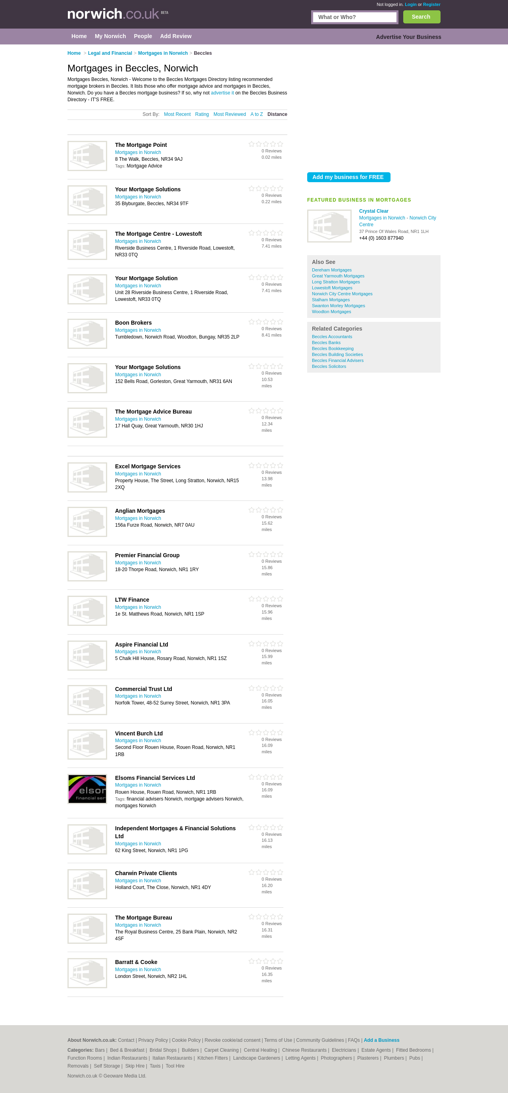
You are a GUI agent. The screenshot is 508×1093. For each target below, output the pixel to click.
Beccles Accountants (332, 336)
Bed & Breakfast (128, 1050)
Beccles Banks (326, 342)
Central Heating (261, 1050)
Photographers (337, 1058)
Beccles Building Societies (337, 354)
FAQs (354, 1040)
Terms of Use (278, 1040)
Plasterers (368, 1058)
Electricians (345, 1050)
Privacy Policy (153, 1040)
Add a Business (382, 1040)
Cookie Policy (186, 1040)
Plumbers (394, 1058)
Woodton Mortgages (331, 311)
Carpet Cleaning (222, 1050)
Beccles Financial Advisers (338, 360)
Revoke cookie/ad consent (232, 1040)
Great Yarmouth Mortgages (338, 275)
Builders (191, 1050)
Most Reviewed (230, 114)
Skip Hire (135, 1066)
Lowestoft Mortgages (332, 287)
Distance (277, 114)
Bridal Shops (164, 1050)
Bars (100, 1050)
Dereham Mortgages (332, 269)
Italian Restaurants (172, 1058)
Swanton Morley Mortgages (338, 305)
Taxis (156, 1066)
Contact (126, 1040)
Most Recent (177, 114)
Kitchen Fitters (213, 1058)
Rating (202, 114)
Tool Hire (175, 1066)
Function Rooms (85, 1058)
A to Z (256, 114)
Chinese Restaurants (305, 1050)
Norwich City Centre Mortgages (342, 293)
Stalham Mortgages (331, 299)
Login (411, 4)
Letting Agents (301, 1058)
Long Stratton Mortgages (336, 281)
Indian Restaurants (128, 1058)
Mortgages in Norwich (382, 218)
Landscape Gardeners (257, 1058)
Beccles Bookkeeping (333, 348)
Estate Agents (377, 1050)
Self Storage (107, 1066)
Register (432, 4)
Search (421, 16)
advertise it (222, 93)
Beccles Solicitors (329, 366)
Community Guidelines (320, 1040)
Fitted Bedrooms (414, 1050)
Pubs (415, 1058)
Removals (78, 1066)
